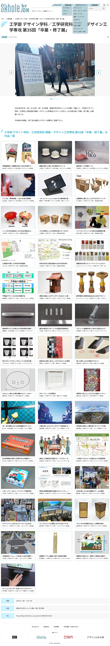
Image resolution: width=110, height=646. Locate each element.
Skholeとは (35, 627)
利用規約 (56, 627)
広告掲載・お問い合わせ (71, 627)
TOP (2, 19)
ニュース (57, 5)
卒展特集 (95, 5)
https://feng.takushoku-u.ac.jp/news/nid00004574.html (34, 616)
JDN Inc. (59, 643)
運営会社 (46, 627)
